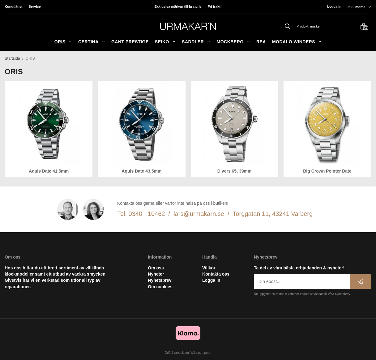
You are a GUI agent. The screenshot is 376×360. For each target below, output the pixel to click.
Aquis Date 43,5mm (141, 171)
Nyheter (156, 274)
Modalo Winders (297, 41)
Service (34, 6)
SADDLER (196, 41)
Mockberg (233, 41)
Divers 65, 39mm (234, 171)
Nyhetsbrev (159, 280)
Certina (91, 41)
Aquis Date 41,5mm (49, 171)
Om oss (156, 267)
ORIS (63, 41)
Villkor (209, 267)
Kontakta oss (215, 274)
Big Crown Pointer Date (327, 171)
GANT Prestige (130, 41)
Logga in (334, 6)
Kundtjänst (13, 6)
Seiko (165, 41)
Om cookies (160, 286)
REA (261, 41)
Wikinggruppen (200, 352)
